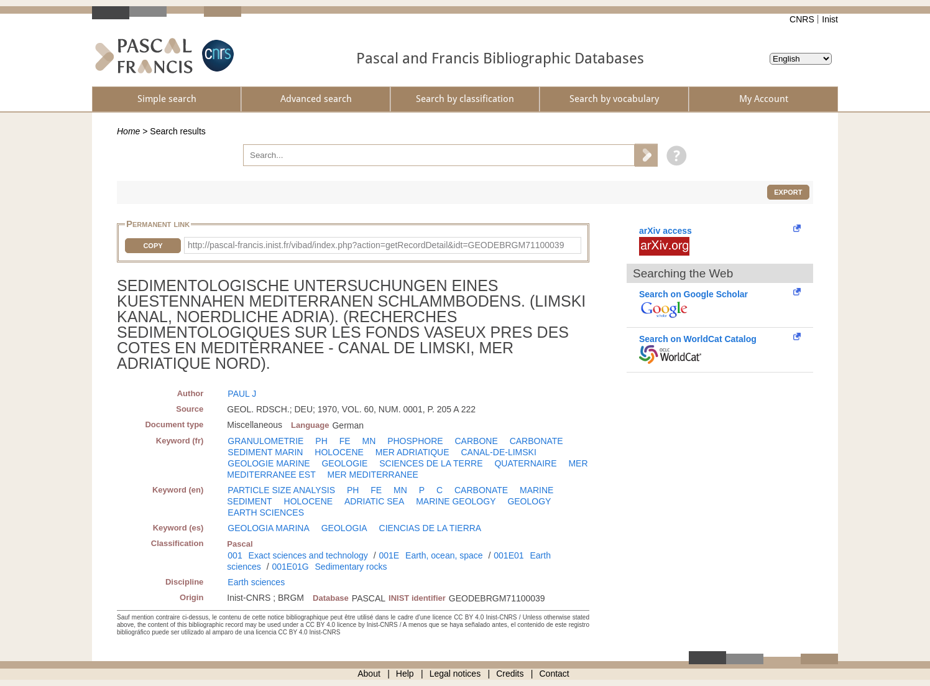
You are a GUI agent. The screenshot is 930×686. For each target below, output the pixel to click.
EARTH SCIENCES (266, 512)
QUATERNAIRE (525, 463)
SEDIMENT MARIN (265, 452)
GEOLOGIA (344, 528)
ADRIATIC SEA (374, 501)
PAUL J (242, 394)
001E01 (508, 555)
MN (368, 441)
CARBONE (476, 441)
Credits (509, 674)
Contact (554, 674)
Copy (152, 245)
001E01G (290, 567)
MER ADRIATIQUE (412, 452)
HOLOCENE (339, 452)
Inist (830, 19)
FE (345, 441)
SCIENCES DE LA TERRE (430, 463)
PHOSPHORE (415, 441)
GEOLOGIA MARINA (268, 528)
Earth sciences (256, 582)
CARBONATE (536, 441)
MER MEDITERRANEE (373, 475)
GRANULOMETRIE (265, 441)
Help (405, 674)
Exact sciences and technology (308, 555)
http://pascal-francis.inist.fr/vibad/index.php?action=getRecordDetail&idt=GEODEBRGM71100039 (376, 245)
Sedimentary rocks (351, 567)
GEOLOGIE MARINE (269, 463)
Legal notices (455, 674)
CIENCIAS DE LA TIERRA (430, 528)
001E (389, 555)
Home (128, 131)
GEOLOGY (529, 501)
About (368, 674)
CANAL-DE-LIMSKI (498, 452)
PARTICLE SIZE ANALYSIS (281, 490)
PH (321, 441)
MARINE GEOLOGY (455, 501)
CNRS (802, 19)
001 (235, 555)
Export (788, 192)
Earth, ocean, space (444, 555)
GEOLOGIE (344, 463)
